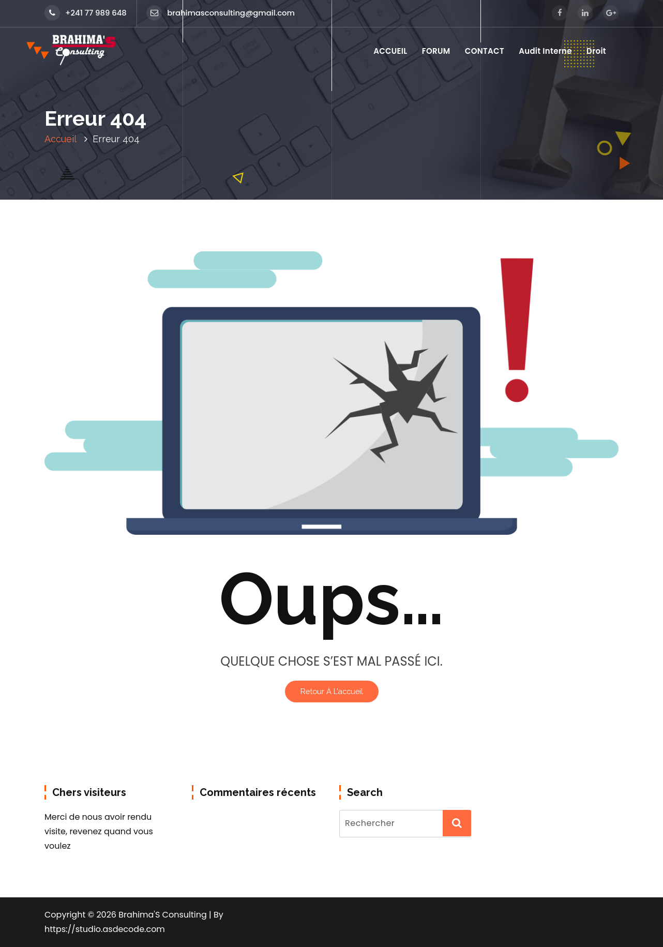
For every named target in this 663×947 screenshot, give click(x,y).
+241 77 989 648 (85, 12)
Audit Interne (545, 51)
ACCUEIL (390, 51)
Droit (596, 51)
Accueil (60, 138)
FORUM (436, 51)
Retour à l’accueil (331, 691)
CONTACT (484, 51)
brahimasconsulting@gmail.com (220, 12)
